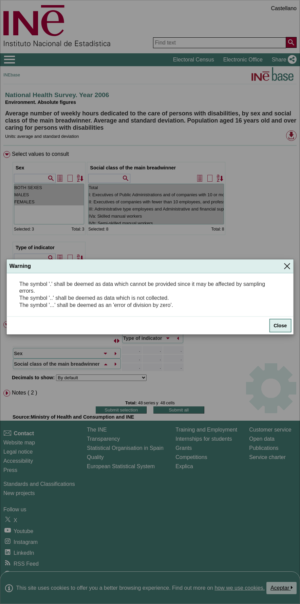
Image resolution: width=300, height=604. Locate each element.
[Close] (287, 266)
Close (280, 325)
